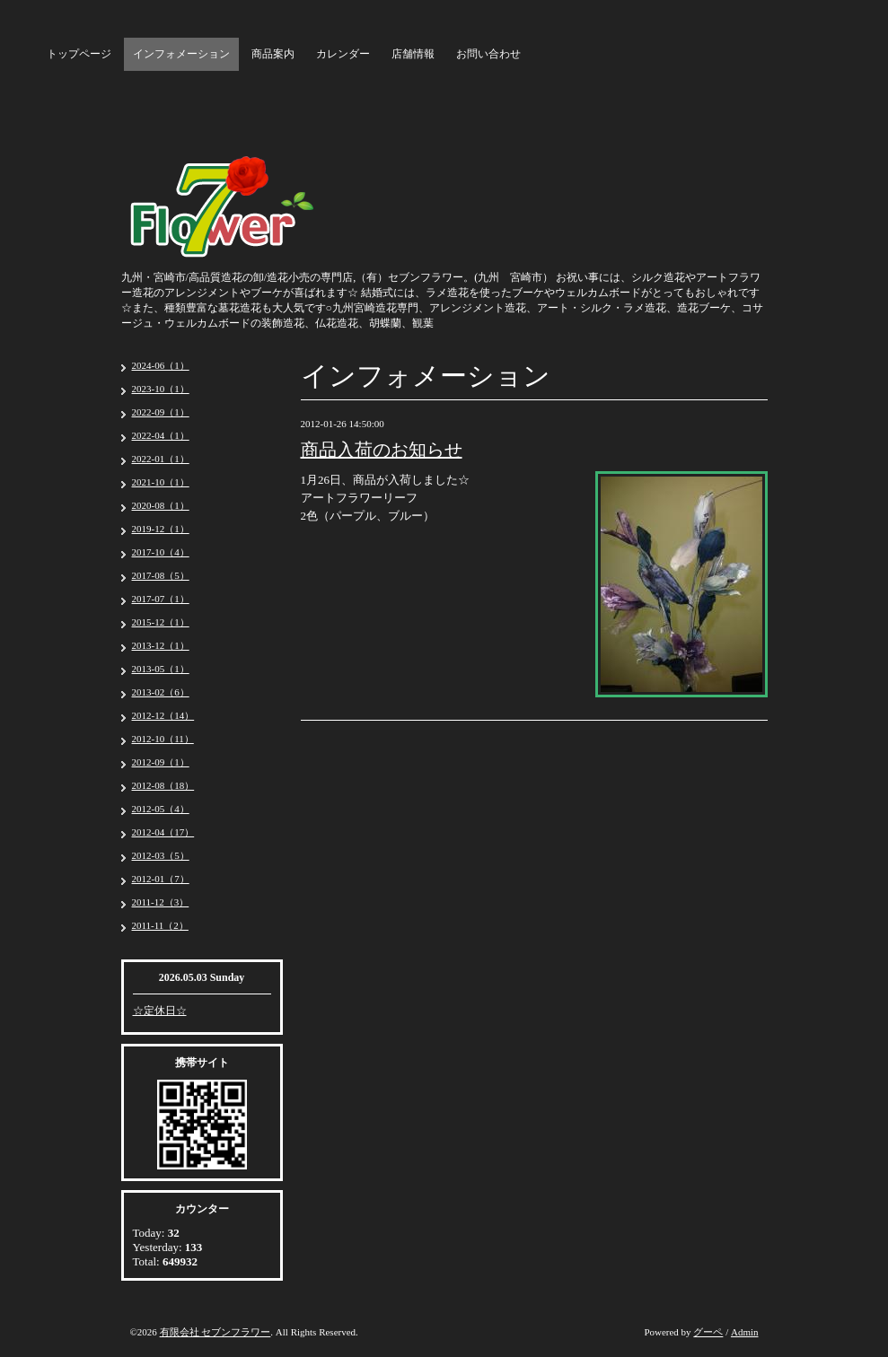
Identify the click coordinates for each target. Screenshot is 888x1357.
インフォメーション (181, 54)
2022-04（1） (160, 435)
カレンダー (343, 54)
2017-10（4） (160, 552)
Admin (745, 1331)
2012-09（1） (160, 762)
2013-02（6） (160, 692)
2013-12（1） (160, 645)
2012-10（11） (163, 738)
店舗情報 (413, 54)
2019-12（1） (160, 528)
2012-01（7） (160, 878)
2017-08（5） (160, 575)
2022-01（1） (160, 458)
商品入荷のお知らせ (381, 450)
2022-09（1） (160, 412)
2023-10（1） (160, 388)
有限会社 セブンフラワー (215, 1331)
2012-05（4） (160, 808)
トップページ (79, 54)
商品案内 (273, 54)
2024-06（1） (160, 365)
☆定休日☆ (160, 1010)
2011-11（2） (160, 925)
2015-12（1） (160, 622)
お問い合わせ (488, 54)
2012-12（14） (163, 715)
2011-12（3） (160, 902)
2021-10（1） (160, 482)
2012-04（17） (163, 832)
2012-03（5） (160, 855)
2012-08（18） (163, 785)
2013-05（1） (160, 668)
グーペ (708, 1331)
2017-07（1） (160, 598)
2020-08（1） (160, 505)
